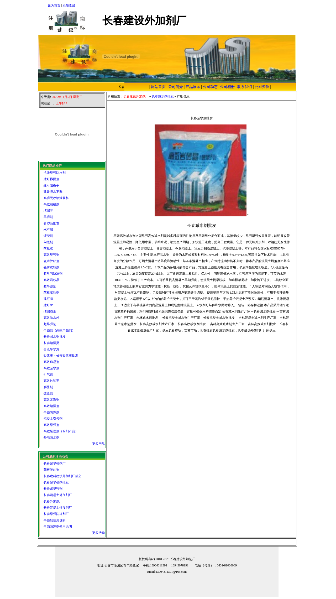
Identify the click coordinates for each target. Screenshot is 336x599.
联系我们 (244, 87)
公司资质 (262, 87)
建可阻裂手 (51, 185)
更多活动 (98, 533)
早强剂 (48, 217)
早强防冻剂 (51, 412)
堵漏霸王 (50, 311)
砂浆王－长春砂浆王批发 (61, 355)
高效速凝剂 (51, 362)
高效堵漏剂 (51, 406)
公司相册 (227, 87)
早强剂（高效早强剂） (59, 330)
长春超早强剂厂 (55, 463)
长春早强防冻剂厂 (56, 514)
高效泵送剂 (51, 400)
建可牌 (48, 299)
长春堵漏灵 (51, 343)
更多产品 (98, 444)
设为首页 (54, 5)
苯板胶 (48, 248)
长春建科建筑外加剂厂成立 (62, 476)
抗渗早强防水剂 (55, 173)
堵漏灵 (48, 210)
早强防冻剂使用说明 (58, 526)
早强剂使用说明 (55, 520)
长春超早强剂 (53, 489)
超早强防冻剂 (53, 273)
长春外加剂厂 (53, 501)
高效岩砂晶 (51, 280)
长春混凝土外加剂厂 (58, 495)
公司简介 (175, 87)
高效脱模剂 (51, 204)
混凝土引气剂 (53, 418)
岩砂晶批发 (51, 223)
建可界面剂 (51, 179)
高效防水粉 (51, 318)
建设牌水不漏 (53, 192)
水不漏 (48, 229)
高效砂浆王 (51, 381)
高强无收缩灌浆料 (56, 198)
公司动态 (210, 87)
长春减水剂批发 (55, 336)
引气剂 (48, 374)
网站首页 (158, 87)
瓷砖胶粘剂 (51, 261)
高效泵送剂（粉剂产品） (61, 431)
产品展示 (193, 87)
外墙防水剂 (51, 437)
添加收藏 (68, 5)
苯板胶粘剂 (51, 292)
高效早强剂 (51, 255)
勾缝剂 (48, 242)
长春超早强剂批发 (56, 482)
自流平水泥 (51, 349)
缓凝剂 (48, 236)
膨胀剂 (48, 387)
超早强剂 (50, 286)
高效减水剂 (51, 368)
